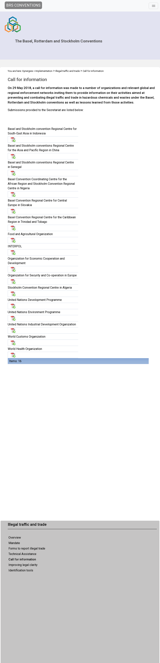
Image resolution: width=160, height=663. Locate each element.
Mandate (14, 543)
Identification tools (20, 570)
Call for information (22, 559)
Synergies (27, 71)
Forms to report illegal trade (26, 548)
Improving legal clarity (23, 565)
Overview (14, 537)
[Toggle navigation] (153, 6)
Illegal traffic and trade (67, 71)
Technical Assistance (22, 554)
